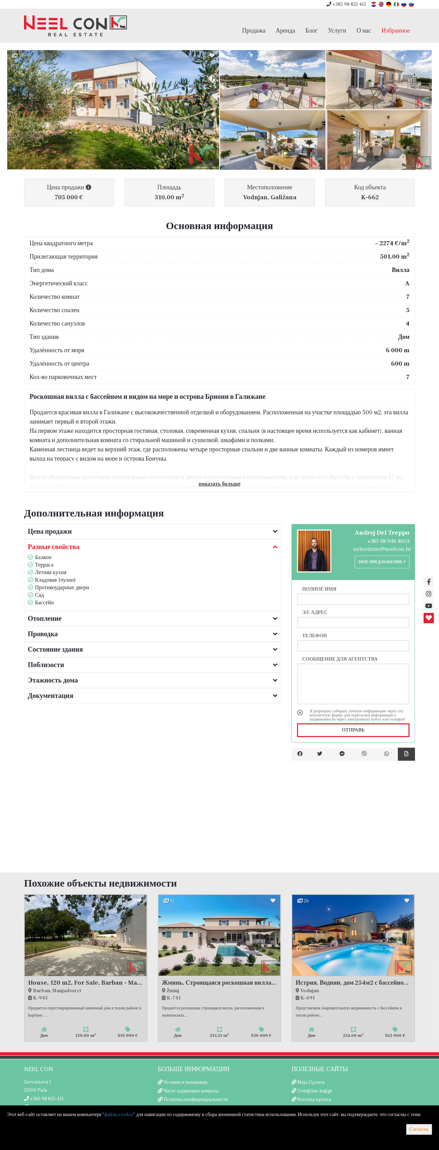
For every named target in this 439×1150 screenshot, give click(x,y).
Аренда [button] (285, 30)
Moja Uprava (310, 1082)
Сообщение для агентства (340, 659)
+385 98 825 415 (346, 4)
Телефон (314, 635)
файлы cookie (118, 1115)
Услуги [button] (337, 30)
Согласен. (419, 1129)
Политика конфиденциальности (196, 1099)
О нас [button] (364, 30)
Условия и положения (185, 1082)
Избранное (395, 30)
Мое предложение (382, 562)
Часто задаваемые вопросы (191, 1091)
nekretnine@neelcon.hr (382, 549)
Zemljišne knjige (314, 1091)
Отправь (353, 730)
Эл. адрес (315, 612)
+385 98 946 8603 (388, 541)
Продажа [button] (253, 30)
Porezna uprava (314, 1099)
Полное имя (319, 589)
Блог (312, 30)
